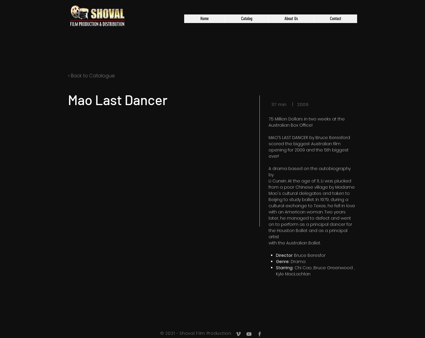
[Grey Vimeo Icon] (238, 334)
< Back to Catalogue (91, 75)
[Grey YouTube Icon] (249, 334)
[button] (246, 18)
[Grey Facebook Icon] (259, 334)
